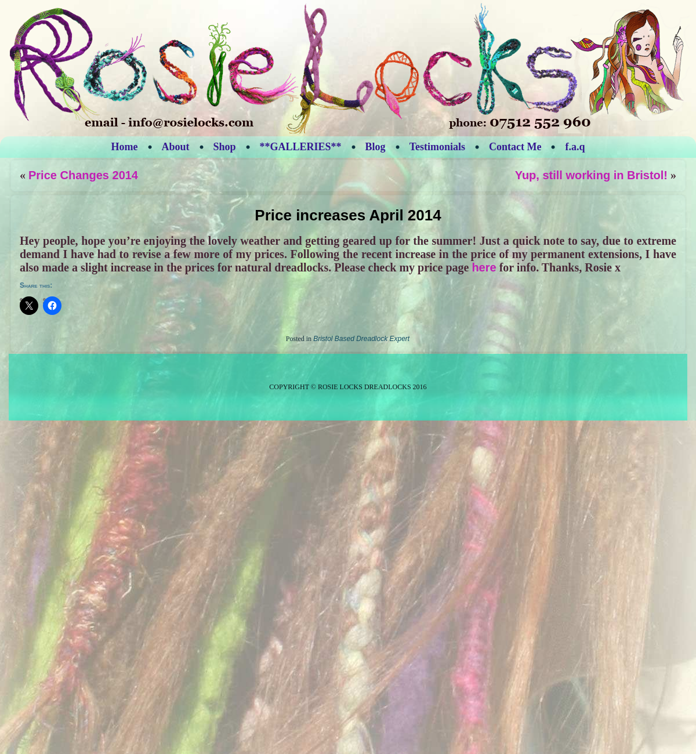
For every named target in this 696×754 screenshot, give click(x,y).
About (176, 147)
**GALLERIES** (301, 147)
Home (124, 147)
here (484, 267)
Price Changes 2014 (83, 175)
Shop (224, 147)
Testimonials (437, 147)
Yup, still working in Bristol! (591, 175)
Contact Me (515, 147)
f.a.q (575, 147)
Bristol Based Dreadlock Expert (361, 339)
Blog (375, 147)
